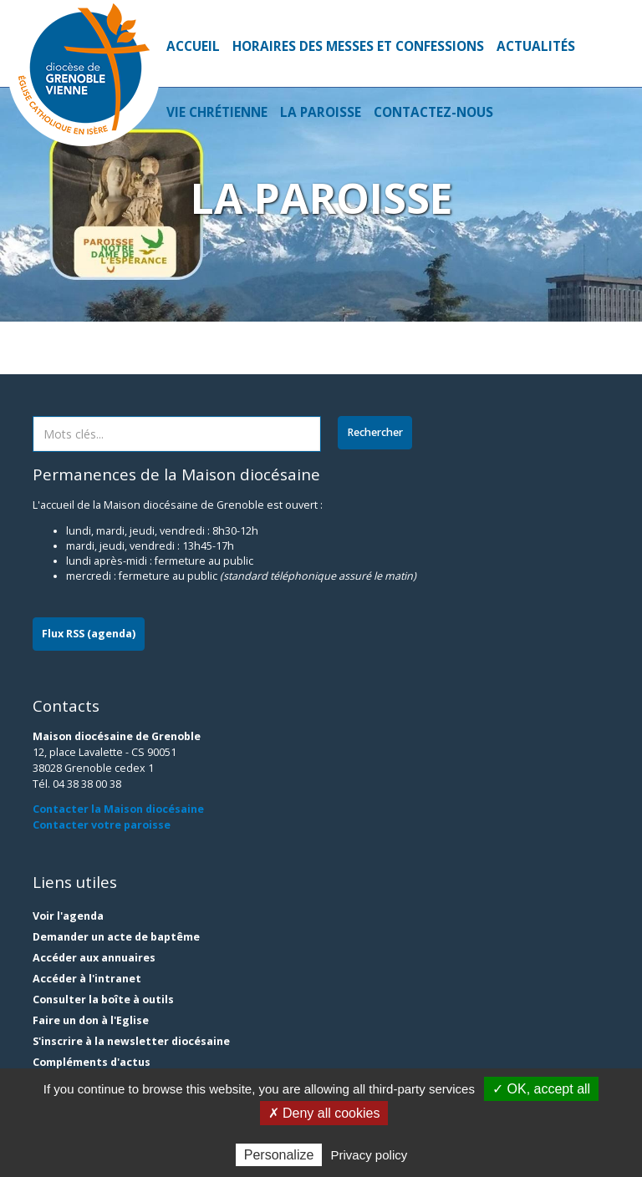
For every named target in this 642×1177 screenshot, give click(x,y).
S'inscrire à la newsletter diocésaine (131, 1041)
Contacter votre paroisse (102, 825)
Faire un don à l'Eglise (91, 1020)
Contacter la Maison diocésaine (118, 809)
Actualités (536, 46)
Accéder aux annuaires (94, 958)
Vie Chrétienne (217, 112)
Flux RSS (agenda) (88, 634)
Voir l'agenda (68, 916)
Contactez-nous (433, 112)
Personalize (279, 1155)
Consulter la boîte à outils (103, 999)
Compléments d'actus (91, 1062)
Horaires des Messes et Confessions (358, 46)
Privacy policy (369, 1155)
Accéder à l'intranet (87, 979)
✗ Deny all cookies (324, 1113)
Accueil (193, 46)
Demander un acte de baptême (116, 937)
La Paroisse (320, 112)
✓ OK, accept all (541, 1089)
